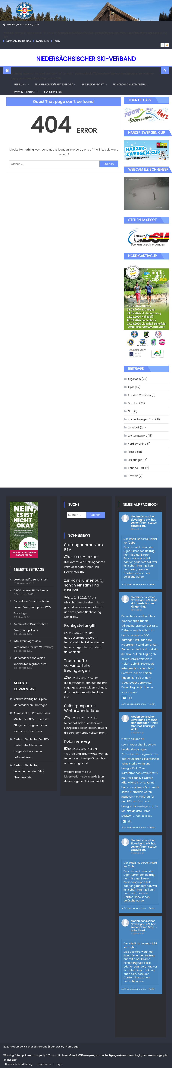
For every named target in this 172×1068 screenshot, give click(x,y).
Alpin (131, 387)
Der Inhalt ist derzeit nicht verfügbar (140, 541)
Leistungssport (93, 84)
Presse (132, 452)
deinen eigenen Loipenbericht (83, 781)
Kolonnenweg (77, 741)
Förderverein (53, 92)
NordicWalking (137, 444)
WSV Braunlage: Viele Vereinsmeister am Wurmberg (33, 644)
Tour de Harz (136, 468)
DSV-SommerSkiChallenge (31, 590)
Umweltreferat (24, 92)
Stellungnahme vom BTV (83, 547)
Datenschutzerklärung (18, 41)
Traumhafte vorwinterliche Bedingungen (77, 665)
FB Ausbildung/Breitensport (54, 84)
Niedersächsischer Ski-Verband (86, 59)
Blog (130, 411)
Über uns (20, 84)
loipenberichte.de (75, 776)
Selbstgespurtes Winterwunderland (81, 708)
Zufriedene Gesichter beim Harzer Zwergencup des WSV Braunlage (32, 607)
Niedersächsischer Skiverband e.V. (143, 518)
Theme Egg (72, 1046)
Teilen (152, 584)
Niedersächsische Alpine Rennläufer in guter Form (30, 661)
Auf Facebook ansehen (133, 584)
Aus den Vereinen (139, 395)
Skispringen (135, 460)
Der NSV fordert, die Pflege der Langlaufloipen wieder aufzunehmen (31, 725)
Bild (126, 698)
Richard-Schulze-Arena (129, 84)
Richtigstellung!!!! (80, 625)
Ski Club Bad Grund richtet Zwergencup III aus (31, 627)
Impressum (42, 41)
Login (57, 41)
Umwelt (133, 476)
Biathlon (133, 403)
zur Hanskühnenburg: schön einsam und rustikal (84, 585)
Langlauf (133, 427)
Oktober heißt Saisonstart (30, 579)
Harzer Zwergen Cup (141, 419)
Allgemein (134, 379)
